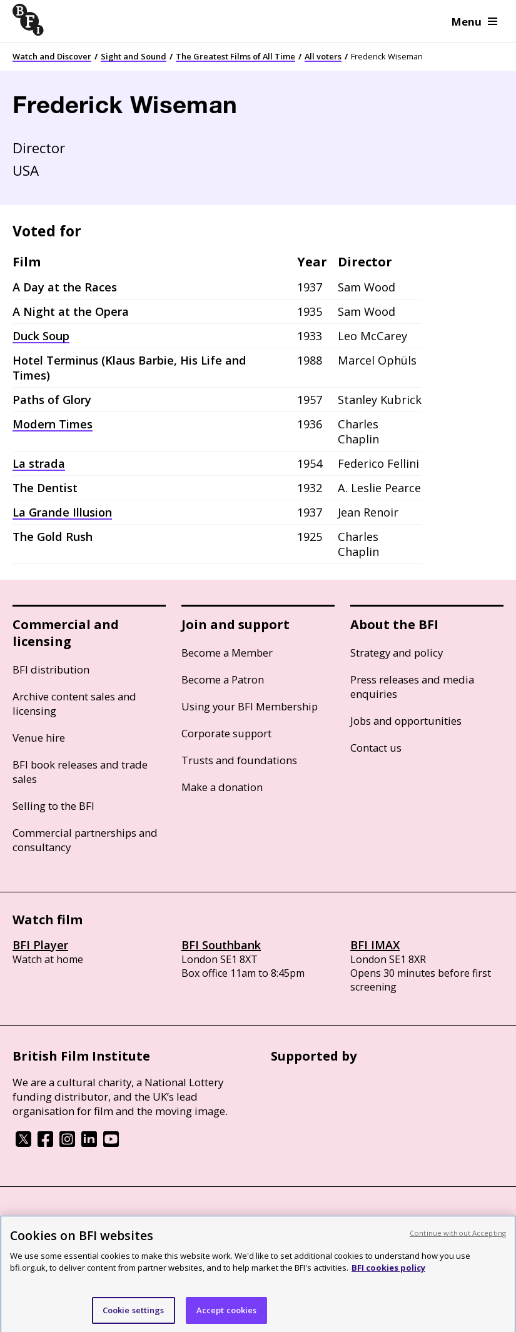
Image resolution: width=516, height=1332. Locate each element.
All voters (323, 56)
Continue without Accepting (458, 1238)
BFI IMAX (375, 944)
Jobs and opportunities (406, 721)
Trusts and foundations (239, 760)
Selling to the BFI (53, 806)
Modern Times (53, 423)
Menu (474, 21)
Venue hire (39, 737)
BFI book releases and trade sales (80, 771)
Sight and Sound (133, 56)
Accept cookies (226, 1315)
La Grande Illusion (62, 512)
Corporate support (226, 733)
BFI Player (40, 944)
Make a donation (222, 787)
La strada (39, 463)
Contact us (376, 747)
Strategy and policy (396, 652)
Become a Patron (222, 679)
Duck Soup (41, 335)
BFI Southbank (221, 944)
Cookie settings (133, 1315)
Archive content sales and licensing (74, 703)
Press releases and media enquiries (412, 686)
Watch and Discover (52, 56)
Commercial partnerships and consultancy (85, 839)
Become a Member (227, 652)
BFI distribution (51, 669)
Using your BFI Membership (249, 706)
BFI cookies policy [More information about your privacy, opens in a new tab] (388, 1273)
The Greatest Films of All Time (235, 56)
